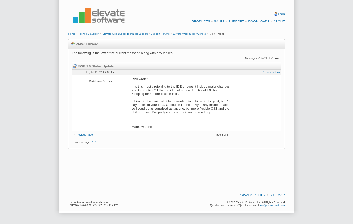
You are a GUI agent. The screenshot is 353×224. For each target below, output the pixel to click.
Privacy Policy (252, 195)
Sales (219, 21)
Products (201, 21)
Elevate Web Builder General (189, 33)
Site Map (277, 195)
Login (281, 13)
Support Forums (160, 33)
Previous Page (84, 134)
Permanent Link (271, 72)
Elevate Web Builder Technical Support (125, 33)
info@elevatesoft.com (272, 205)
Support (236, 21)
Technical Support (88, 33)
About (279, 21)
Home (71, 33)
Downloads (258, 21)
